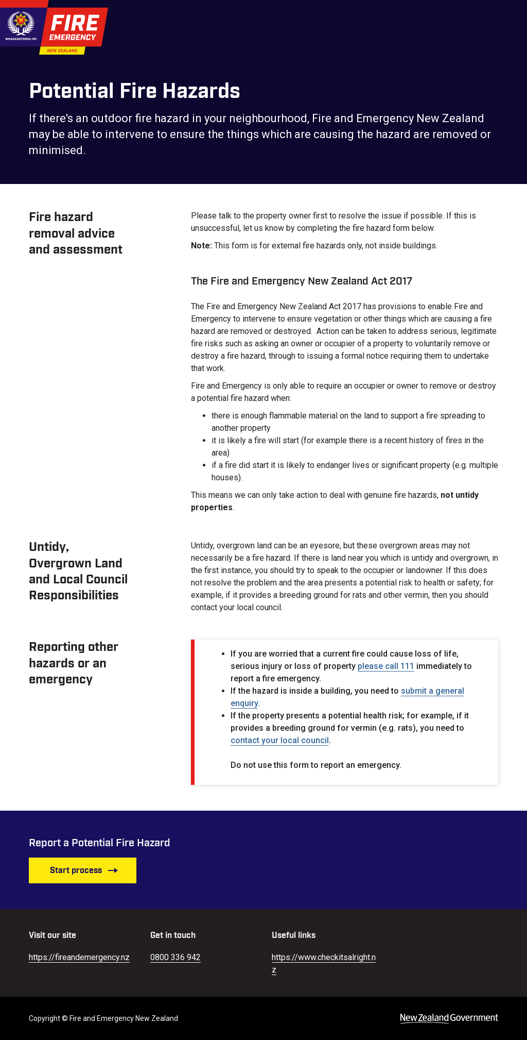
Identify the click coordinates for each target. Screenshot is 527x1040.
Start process (84, 870)
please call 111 (386, 666)
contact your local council (280, 740)
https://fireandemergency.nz (79, 957)
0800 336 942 (175, 957)
